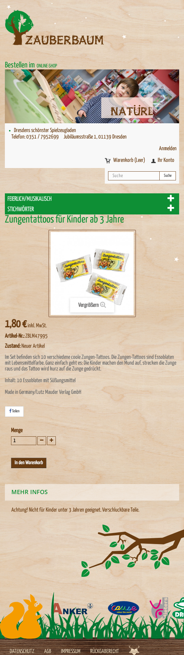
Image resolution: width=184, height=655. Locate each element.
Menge (16, 430)
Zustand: (12, 346)
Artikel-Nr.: (14, 336)
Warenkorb (129, 160)
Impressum (70, 651)
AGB (47, 651)
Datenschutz (22, 651)
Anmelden (168, 149)
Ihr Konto (166, 160)
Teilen (14, 411)
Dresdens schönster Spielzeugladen (45, 130)
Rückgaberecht (104, 651)
